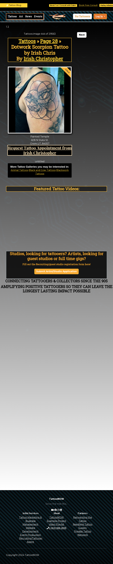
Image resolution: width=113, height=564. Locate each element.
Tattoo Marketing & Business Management (30, 521)
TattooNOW (56, 517)
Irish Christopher (43, 58)
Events (38, 16)
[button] (82, 16)
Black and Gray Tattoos (42, 170)
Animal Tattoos (19, 170)
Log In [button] (99, 16)
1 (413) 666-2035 (56, 527)
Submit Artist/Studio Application (56, 271)
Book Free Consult (91, 5)
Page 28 (49, 41)
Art (21, 16)
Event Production (30, 534)
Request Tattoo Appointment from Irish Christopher (40, 150)
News (28, 16)
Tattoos (12, 16)
